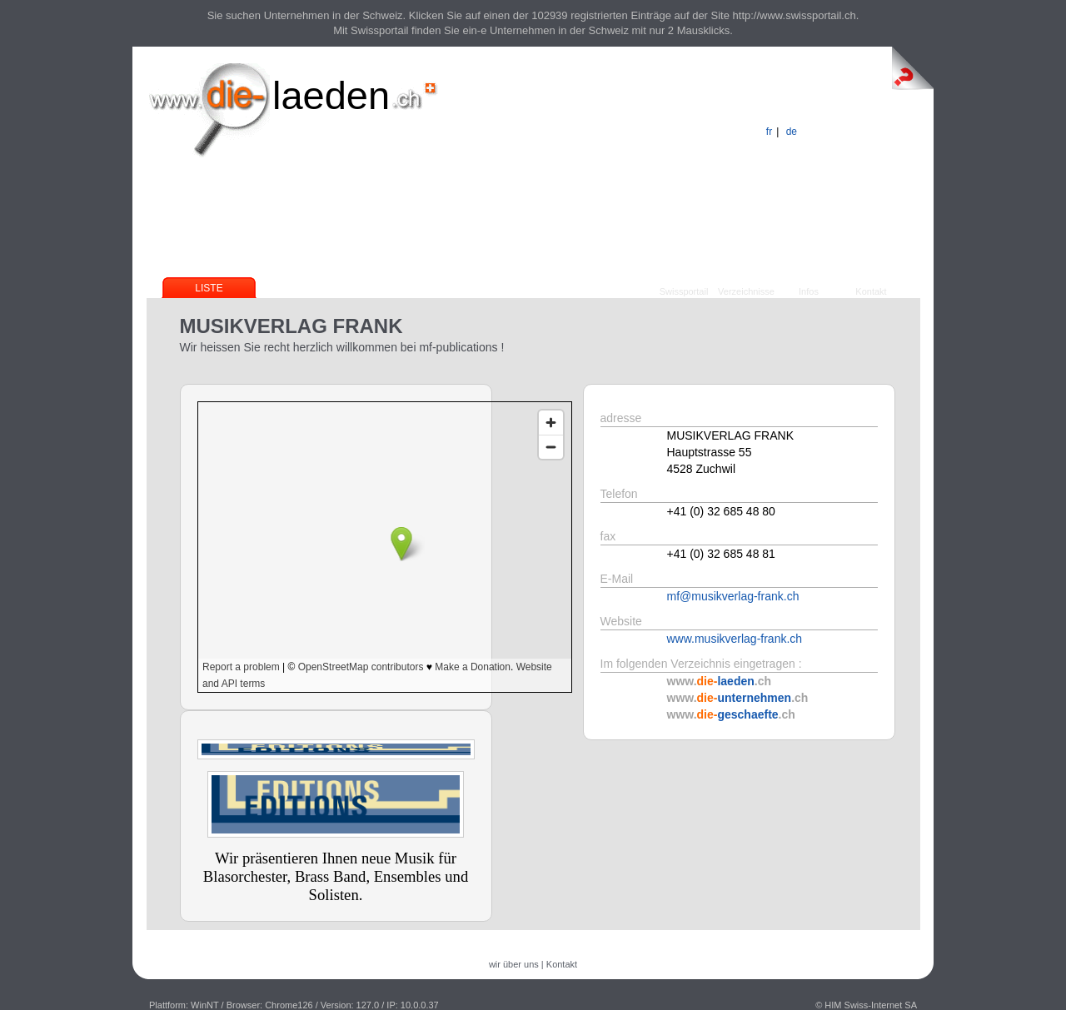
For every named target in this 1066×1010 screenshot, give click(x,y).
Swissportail (684, 291)
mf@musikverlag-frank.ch (733, 596)
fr (769, 131)
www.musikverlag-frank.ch (735, 638)
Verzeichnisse (746, 291)
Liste (208, 288)
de (791, 131)
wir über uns (514, 964)
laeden (331, 95)
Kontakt (870, 291)
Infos (809, 291)
